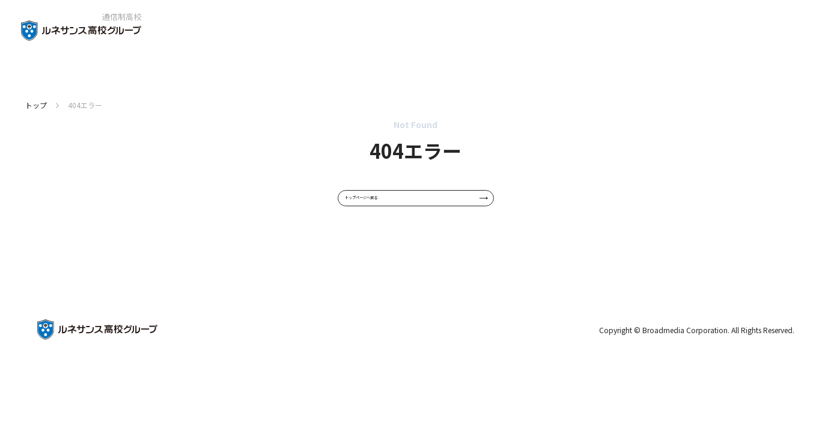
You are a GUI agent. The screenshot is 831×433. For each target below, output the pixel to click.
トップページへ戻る (417, 208)
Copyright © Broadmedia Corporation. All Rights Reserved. (696, 350)
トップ (36, 105)
